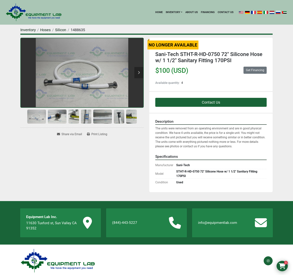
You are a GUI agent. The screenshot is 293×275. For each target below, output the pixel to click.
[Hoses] (45, 30)
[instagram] (268, 260)
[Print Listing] (97, 134)
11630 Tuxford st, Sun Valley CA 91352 (51, 226)
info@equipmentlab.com (217, 222)
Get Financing (255, 70)
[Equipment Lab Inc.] (57, 260)
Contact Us (226, 12)
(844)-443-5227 (124, 222)
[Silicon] (60, 30)
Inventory (173, 12)
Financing (208, 12)
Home (159, 12)
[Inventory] (28, 30)
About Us (191, 12)
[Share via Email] (69, 134)
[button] (174, 12)
